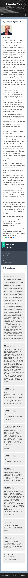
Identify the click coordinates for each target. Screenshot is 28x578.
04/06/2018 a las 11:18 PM (10, 469)
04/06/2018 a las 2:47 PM (9, 427)
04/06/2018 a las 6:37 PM (11, 456)
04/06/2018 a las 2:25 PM (9, 389)
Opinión (6, 255)
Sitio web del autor (10, 247)
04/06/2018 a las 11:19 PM (10, 488)
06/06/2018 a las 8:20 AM (9, 538)
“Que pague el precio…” (12, 22)
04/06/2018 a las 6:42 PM (11, 411)
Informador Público (14, 4)
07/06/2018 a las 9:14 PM (9, 556)
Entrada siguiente (9, 262)
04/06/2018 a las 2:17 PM (9, 346)
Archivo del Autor (7, 247)
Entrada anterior (8, 260)
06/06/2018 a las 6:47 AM (9, 522)
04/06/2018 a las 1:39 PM (9, 276)
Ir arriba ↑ (24, 575)
